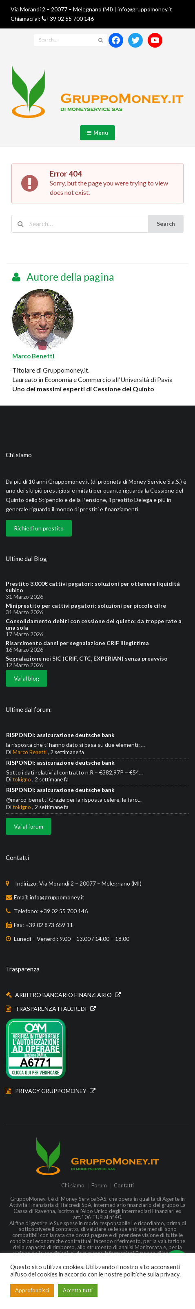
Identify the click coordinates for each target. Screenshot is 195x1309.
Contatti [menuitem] (124, 1186)
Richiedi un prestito (39, 528)
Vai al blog (26, 678)
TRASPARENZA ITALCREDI (51, 1008)
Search (166, 223)
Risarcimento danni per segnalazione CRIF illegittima (77, 643)
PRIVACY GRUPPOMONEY (51, 1090)
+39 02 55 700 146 (70, 18)
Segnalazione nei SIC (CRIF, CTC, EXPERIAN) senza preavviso (87, 658)
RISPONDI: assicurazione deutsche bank (60, 734)
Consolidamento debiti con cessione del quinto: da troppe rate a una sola (94, 624)
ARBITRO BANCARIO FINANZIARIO (64, 994)
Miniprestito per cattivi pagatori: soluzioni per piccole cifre (86, 605)
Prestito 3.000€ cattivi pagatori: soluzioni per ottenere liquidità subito (93, 586)
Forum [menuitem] (99, 1186)
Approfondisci (32, 1290)
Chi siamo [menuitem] (72, 1186)
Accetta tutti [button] (78, 1290)
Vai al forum (28, 826)
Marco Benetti (33, 356)
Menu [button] (97, 132)
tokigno (22, 779)
